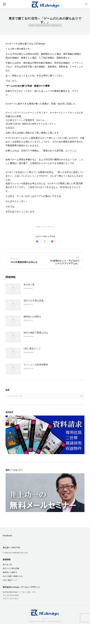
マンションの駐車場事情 (36, 364)
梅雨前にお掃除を (32, 316)
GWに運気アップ (32, 348)
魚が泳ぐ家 (29, 284)
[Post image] (13, 289)
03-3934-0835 (13, 595)
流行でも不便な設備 (33, 300)
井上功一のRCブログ (48, 227)
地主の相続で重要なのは (36, 332)
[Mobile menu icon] (4, 4)
